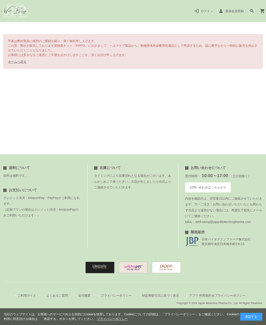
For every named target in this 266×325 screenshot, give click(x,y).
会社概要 (84, 295)
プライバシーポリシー (116, 295)
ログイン (207, 11)
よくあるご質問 (57, 295)
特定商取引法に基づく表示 (160, 295)
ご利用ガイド (27, 295)
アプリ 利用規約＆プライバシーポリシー (217, 295)
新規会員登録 (234, 11)
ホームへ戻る (17, 61)
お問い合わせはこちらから (207, 187)
